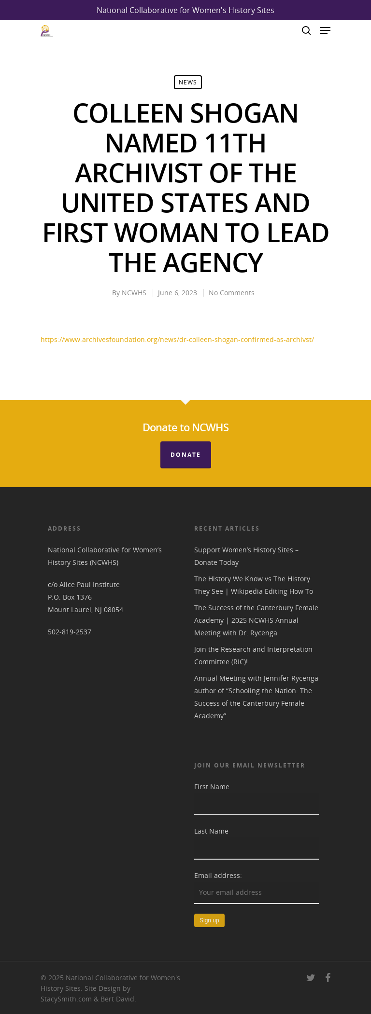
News (188, 82)
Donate (186, 455)
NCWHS (134, 292)
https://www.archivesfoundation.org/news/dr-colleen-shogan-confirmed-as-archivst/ (177, 339)
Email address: (218, 875)
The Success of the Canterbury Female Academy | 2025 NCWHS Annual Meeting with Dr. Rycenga (256, 620)
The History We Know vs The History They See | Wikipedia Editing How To (253, 585)
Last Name (211, 831)
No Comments (232, 292)
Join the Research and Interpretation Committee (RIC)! (253, 655)
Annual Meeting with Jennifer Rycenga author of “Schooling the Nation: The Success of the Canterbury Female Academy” (256, 696)
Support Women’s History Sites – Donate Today (246, 556)
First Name (211, 786)
